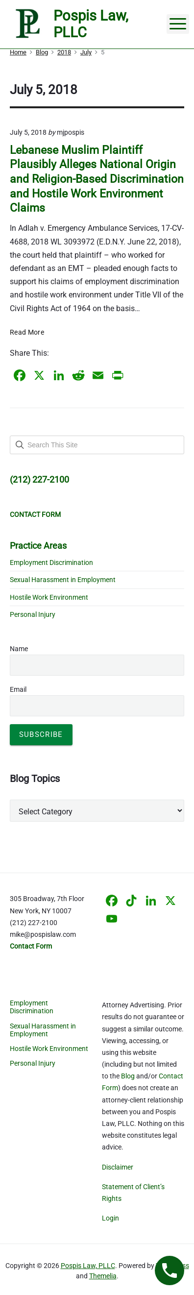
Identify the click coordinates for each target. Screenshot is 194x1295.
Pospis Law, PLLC (88, 1266)
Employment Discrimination (51, 562)
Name (19, 649)
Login (110, 1218)
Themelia (103, 1276)
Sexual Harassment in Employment (63, 580)
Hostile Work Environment (49, 597)
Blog (128, 1076)
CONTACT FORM (35, 514)
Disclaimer (117, 1167)
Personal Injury (32, 614)
